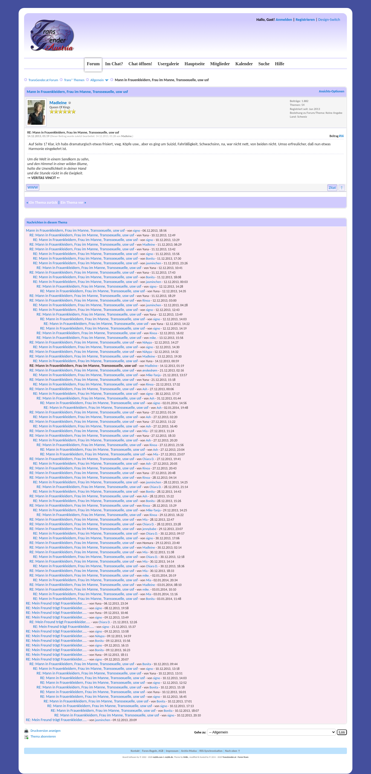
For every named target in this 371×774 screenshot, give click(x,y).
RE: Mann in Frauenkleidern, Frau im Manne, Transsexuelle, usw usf (82, 235)
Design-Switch (329, 19)
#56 (341, 136)
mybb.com (158, 757)
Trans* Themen (74, 80)
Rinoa (146, 300)
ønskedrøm (149, 370)
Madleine (58, 102)
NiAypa (147, 342)
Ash (144, 389)
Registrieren (305, 19)
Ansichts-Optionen (331, 91)
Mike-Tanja (153, 375)
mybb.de (169, 757)
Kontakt (135, 751)
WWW (33, 187)
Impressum (172, 751)
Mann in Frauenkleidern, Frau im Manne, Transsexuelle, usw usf (75, 230)
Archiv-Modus (189, 751)
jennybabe (149, 529)
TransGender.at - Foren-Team (235, 757)
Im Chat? (114, 63)
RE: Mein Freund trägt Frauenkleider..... (56, 603)
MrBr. (186, 757)
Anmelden (284, 19)
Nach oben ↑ (232, 751)
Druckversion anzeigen (46, 731)
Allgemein (97, 80)
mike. (152, 338)
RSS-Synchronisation (210, 751)
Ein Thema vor (72, 202)
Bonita (150, 258)
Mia (144, 431)
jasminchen (153, 263)
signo (136, 231)
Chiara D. (148, 459)
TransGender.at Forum (43, 80)
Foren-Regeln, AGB (152, 751)
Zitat (332, 187)
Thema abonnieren (43, 736)
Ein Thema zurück (43, 202)
